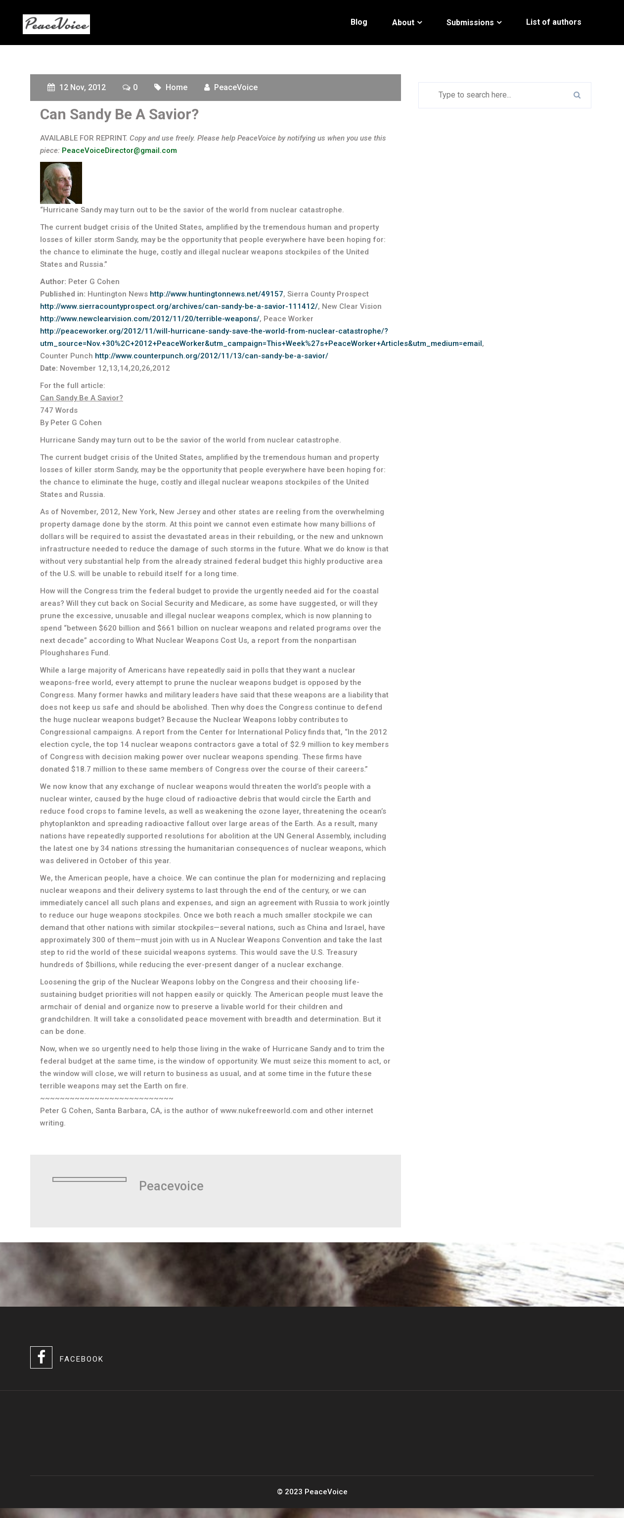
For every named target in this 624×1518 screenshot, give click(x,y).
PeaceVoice (236, 87)
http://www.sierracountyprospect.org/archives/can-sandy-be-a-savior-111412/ (179, 306)
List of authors (553, 22)
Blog (359, 22)
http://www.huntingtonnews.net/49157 (216, 294)
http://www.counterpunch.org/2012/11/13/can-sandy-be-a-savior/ (211, 355)
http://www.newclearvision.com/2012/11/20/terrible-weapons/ (150, 318)
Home (176, 87)
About (403, 22)
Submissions (470, 22)
